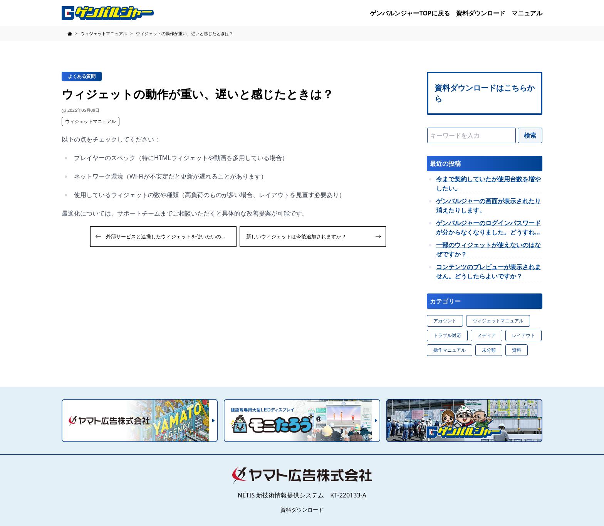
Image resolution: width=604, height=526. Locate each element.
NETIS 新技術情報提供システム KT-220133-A (302, 495)
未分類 (489, 350)
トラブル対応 (447, 335)
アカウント (444, 320)
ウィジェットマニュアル (90, 121)
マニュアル (527, 13)
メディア (486, 335)
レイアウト (523, 335)
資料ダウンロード (480, 13)
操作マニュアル (449, 350)
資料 (516, 350)
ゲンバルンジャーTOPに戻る (410, 13)
